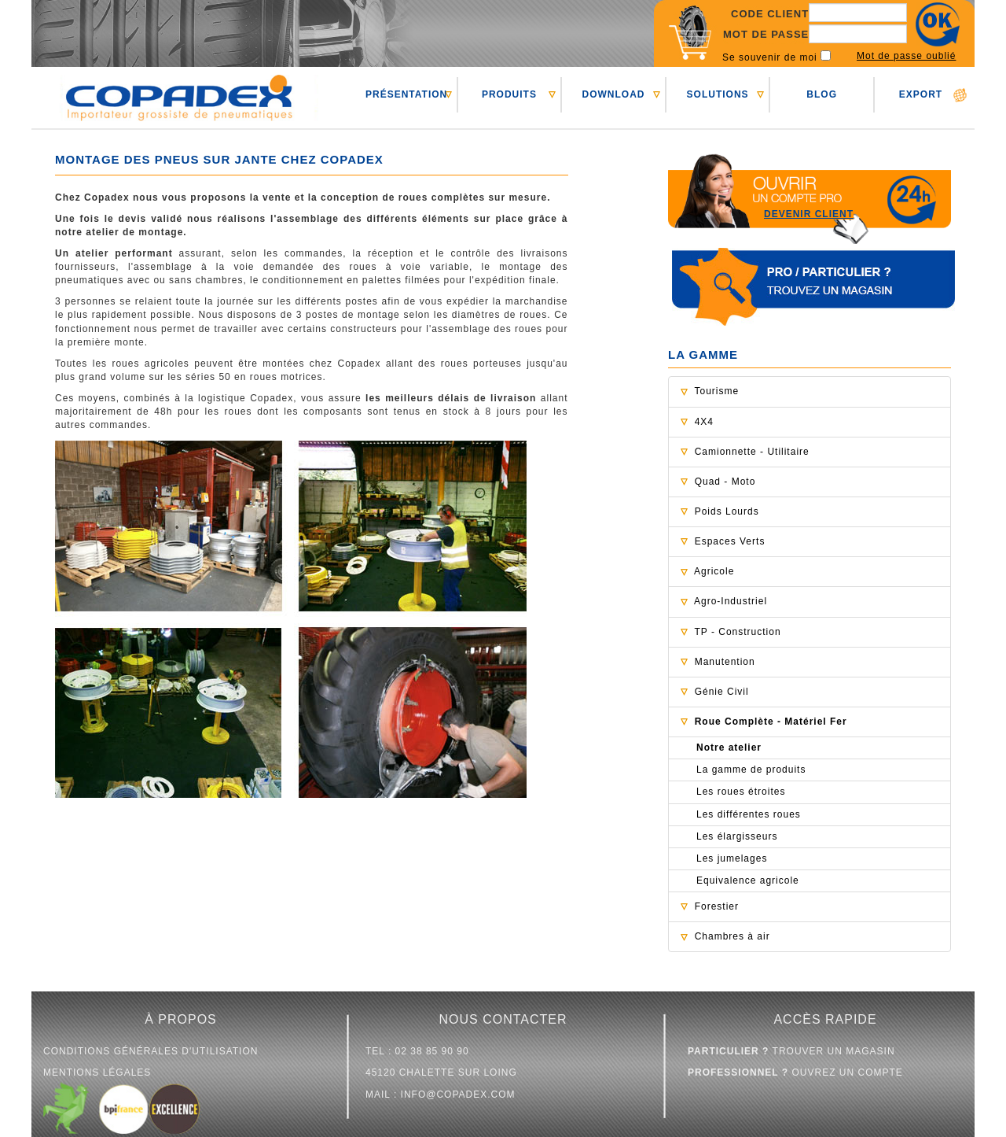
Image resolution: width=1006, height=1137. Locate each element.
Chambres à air (732, 936)
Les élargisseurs (736, 836)
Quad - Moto (725, 481)
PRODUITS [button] (509, 94)
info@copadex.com (458, 1094)
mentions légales (97, 1072)
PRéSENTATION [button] (406, 94)
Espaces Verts (730, 541)
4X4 (704, 421)
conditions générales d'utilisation (150, 1051)
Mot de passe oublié (906, 55)
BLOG (821, 94)
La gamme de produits (751, 769)
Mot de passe (766, 34)
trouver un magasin (791, 1051)
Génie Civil (722, 691)
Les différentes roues (748, 814)
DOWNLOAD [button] (613, 94)
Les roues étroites (740, 791)
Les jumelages (731, 858)
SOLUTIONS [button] (718, 94)
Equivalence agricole (747, 880)
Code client (770, 14)
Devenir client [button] (809, 214)
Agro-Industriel (730, 601)
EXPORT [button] (920, 94)
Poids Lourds (727, 511)
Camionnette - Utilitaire (752, 451)
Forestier (717, 906)
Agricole (714, 571)
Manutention (725, 661)
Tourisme (716, 391)
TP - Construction (737, 631)
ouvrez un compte (795, 1072)
